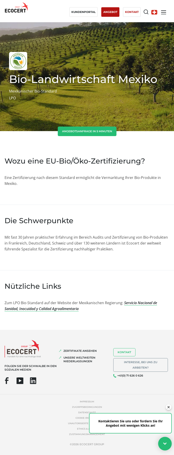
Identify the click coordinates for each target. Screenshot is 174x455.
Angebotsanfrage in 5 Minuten (87, 131)
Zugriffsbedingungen (87, 407)
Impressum (87, 401)
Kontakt (124, 352)
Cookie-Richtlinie (87, 417)
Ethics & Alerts (87, 428)
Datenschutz (87, 412)
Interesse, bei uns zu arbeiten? (140, 364)
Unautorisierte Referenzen (87, 423)
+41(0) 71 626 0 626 (130, 375)
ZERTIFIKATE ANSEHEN (80, 350)
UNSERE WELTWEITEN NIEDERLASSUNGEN (79, 359)
